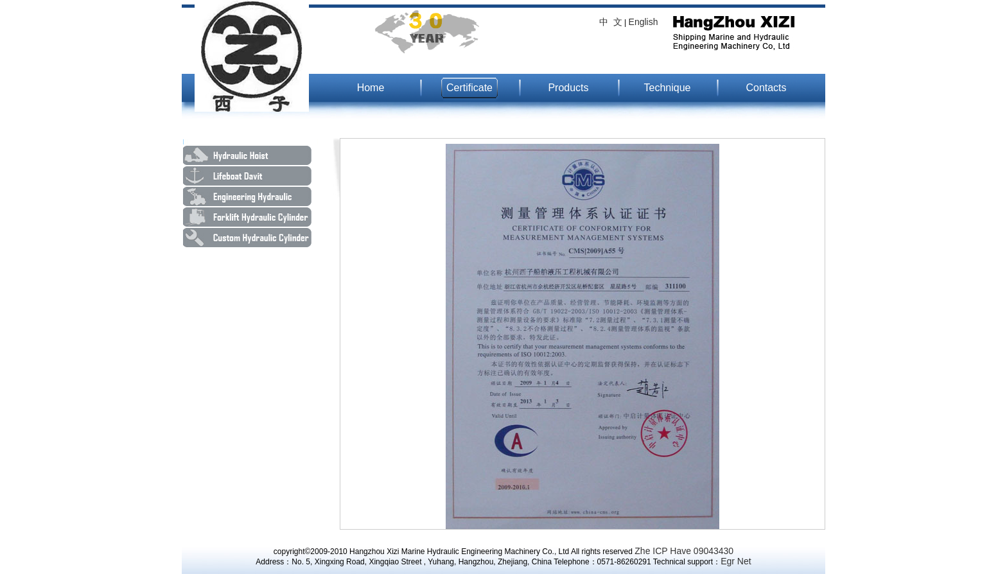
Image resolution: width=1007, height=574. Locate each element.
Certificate (469, 87)
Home (371, 87)
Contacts (766, 87)
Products (568, 87)
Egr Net (736, 561)
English (643, 22)
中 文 (610, 22)
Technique (667, 87)
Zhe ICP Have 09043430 (684, 551)
